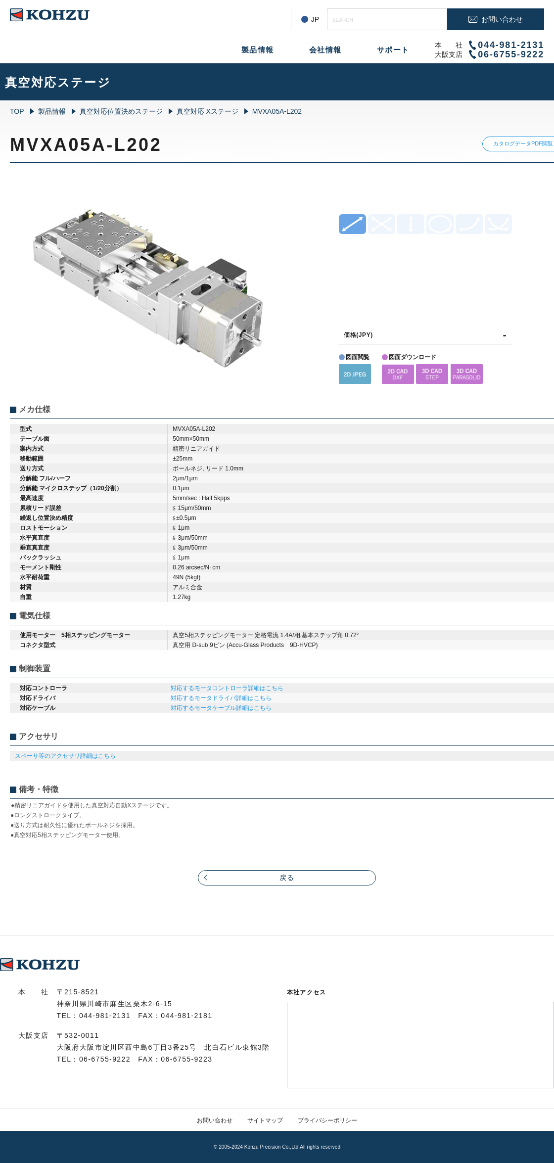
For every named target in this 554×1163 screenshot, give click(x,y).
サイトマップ (265, 1120)
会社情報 (325, 50)
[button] (355, 373)
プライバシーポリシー (327, 1120)
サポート (393, 50)
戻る (287, 878)
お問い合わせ (214, 1120)
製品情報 (257, 50)
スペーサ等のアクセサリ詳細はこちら (65, 755)
